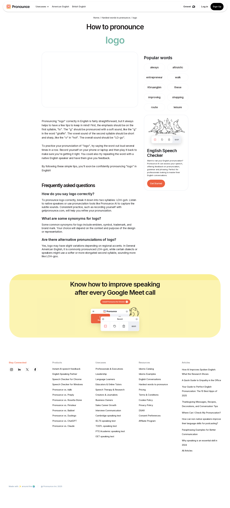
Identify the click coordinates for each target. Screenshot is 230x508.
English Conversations (150, 379)
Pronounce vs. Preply (63, 394)
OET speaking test (104, 436)
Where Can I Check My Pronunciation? (201, 412)
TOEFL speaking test (106, 426)
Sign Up (217, 6)
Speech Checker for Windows (67, 384)
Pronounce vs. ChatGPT (64, 420)
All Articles (187, 450)
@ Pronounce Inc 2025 (51, 486)
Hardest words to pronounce (153, 384)
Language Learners (105, 379)
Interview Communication (108, 410)
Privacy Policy (146, 405)
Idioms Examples (147, 374)
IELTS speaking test (105, 420)
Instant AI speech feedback (66, 368)
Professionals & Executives (109, 368)
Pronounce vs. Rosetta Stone (67, 400)
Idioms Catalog (146, 368)
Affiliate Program (147, 420)
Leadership (101, 374)
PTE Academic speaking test (110, 431)
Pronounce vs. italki (62, 389)
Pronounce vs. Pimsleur (64, 405)
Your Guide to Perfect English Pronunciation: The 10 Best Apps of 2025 (199, 391)
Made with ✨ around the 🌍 (22, 486)
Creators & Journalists (106, 394)
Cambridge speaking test (108, 415)
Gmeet (187, 6)
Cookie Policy (146, 400)
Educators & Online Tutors (108, 384)
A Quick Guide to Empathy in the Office (201, 380)
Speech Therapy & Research (110, 389)
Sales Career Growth (105, 405)
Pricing (142, 389)
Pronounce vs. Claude (63, 426)
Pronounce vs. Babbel (63, 410)
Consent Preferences (150, 415)
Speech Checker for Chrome (67, 379)
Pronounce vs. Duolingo (64, 415)
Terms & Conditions (149, 394)
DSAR (142, 410)
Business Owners (104, 400)
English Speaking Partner (64, 374)
